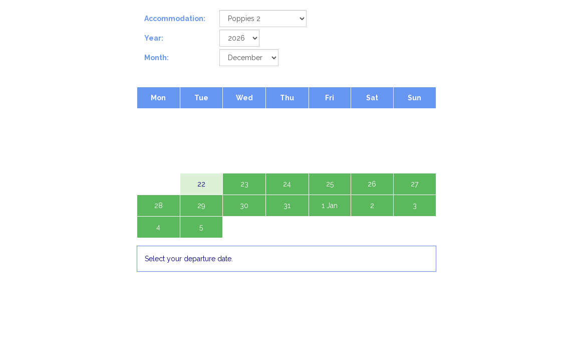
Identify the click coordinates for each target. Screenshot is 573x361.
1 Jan (330, 206)
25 (330, 184)
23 (244, 184)
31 (287, 206)
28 (158, 206)
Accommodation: (174, 19)
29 (201, 206)
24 (287, 184)
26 (372, 184)
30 (244, 206)
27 (414, 184)
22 (201, 184)
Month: (156, 58)
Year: (153, 38)
